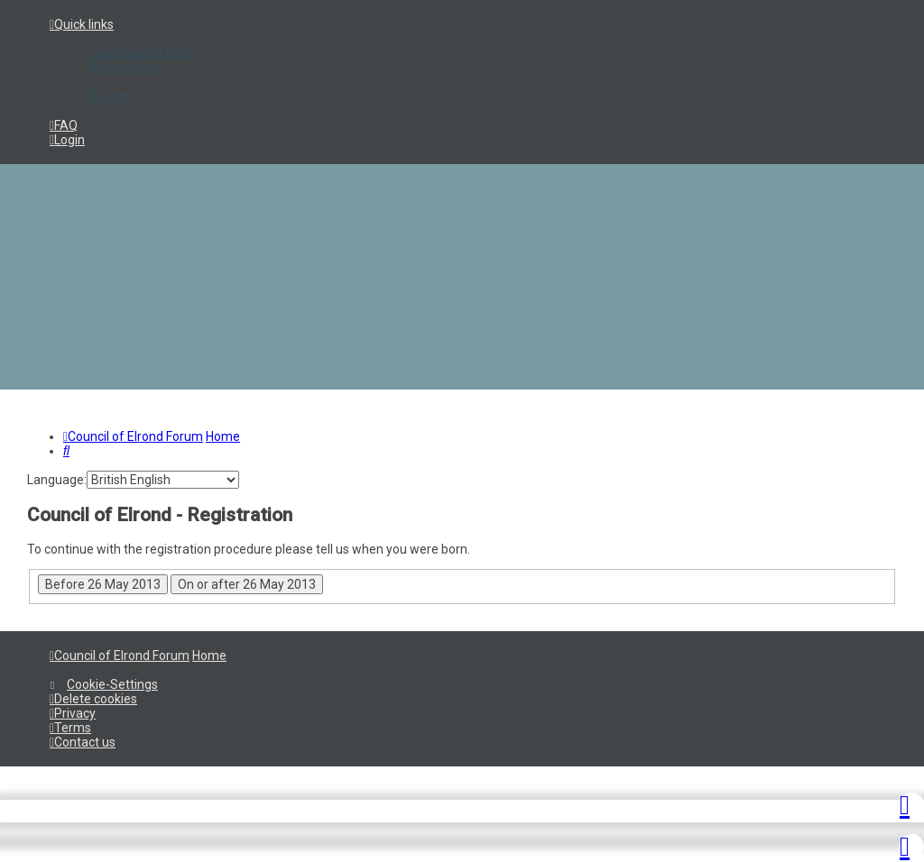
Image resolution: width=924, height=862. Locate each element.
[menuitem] (142, 53)
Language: (57, 479)
